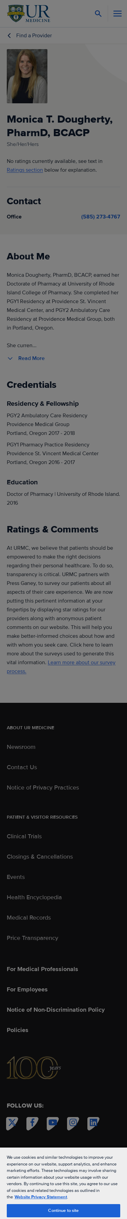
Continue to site (63, 1210)
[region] (63, 1183)
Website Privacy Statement (41, 1197)
